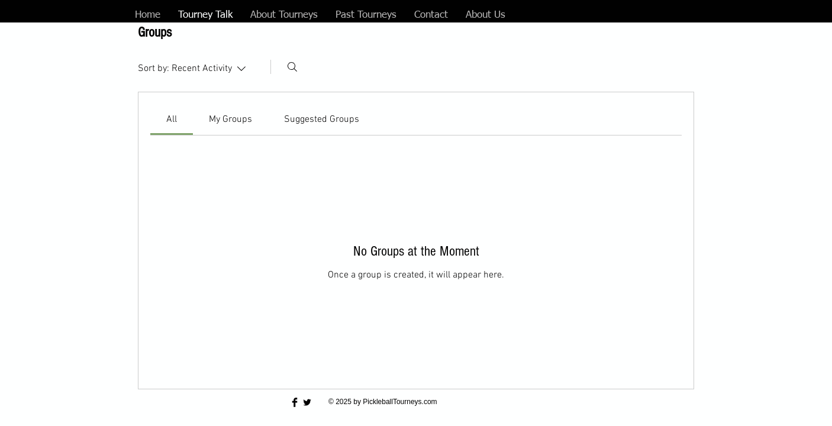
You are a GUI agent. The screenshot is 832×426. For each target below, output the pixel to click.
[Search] (292, 67)
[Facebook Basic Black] (294, 402)
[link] (171, 119)
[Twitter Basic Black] (307, 402)
